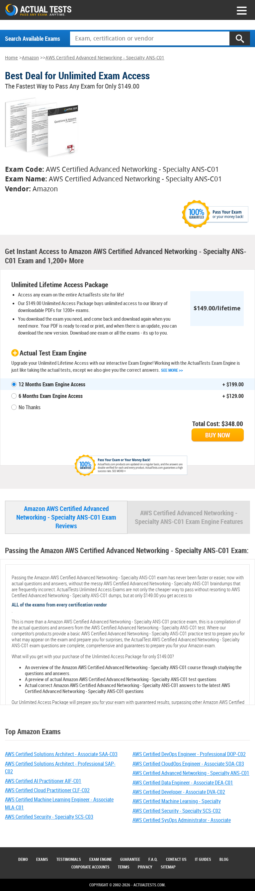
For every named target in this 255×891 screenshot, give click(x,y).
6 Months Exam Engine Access (51, 396)
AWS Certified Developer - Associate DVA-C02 (178, 792)
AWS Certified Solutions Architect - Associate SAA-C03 (61, 754)
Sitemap (168, 866)
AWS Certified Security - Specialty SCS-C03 (49, 816)
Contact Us (176, 859)
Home (11, 58)
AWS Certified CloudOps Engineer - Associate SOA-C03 (188, 763)
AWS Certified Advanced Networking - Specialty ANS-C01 (104, 58)
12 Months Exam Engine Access (52, 384)
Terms (123, 866)
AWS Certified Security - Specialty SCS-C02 (176, 810)
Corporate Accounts (90, 866)
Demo (23, 859)
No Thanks (30, 407)
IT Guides (203, 859)
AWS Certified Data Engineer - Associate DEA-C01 (182, 782)
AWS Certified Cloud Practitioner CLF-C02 (47, 790)
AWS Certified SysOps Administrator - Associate (181, 820)
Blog (223, 859)
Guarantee (130, 859)
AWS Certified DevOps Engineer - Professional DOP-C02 (189, 754)
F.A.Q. (153, 859)
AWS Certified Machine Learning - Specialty (176, 801)
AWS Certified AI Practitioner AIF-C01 (43, 781)
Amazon (30, 58)
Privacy (145, 866)
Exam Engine (100, 859)
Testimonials (68, 859)
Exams (42, 859)
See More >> (172, 370)
